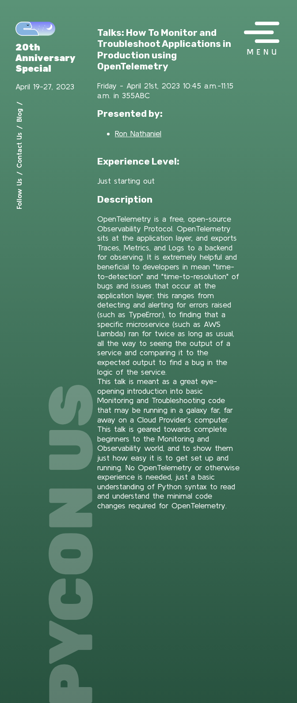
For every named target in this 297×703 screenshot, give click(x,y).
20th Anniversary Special (45, 58)
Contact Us (19, 150)
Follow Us (19, 193)
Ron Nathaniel (138, 133)
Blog (19, 115)
